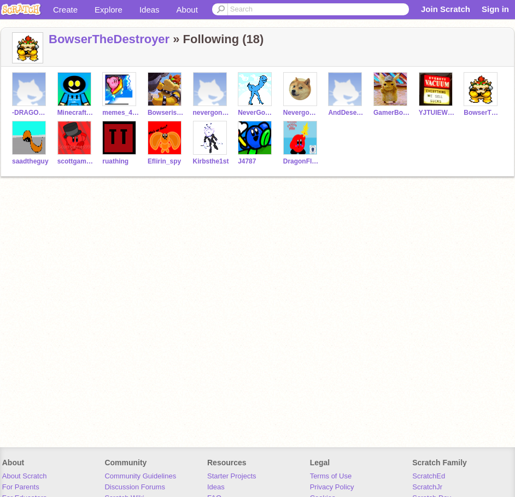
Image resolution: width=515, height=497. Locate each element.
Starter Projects (231, 476)
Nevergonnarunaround (301, 112)
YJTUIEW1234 (437, 112)
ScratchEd (428, 476)
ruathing (115, 161)
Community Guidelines (140, 476)
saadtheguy (30, 161)
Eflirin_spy (164, 161)
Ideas (149, 9)
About (187, 9)
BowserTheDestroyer (109, 39)
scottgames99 (75, 161)
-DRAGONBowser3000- (30, 112)
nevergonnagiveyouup (211, 112)
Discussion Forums (134, 487)
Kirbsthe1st (211, 161)
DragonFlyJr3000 (301, 161)
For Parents (20, 487)
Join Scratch (445, 9)
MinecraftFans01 (75, 112)
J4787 (247, 161)
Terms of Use (331, 476)
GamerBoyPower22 (391, 112)
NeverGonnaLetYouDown (256, 112)
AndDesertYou (346, 112)
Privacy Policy (332, 487)
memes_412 (120, 112)
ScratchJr (427, 487)
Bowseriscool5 (166, 112)
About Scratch (24, 476)
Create (65, 9)
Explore (108, 9)
